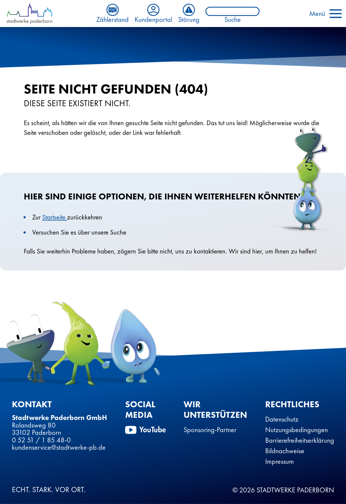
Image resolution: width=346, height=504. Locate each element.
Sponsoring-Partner (210, 429)
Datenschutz (281, 419)
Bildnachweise (284, 450)
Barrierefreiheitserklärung (299, 440)
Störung (188, 14)
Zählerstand (112, 14)
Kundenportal (153, 14)
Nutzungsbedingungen (296, 429)
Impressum (279, 461)
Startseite (54, 217)
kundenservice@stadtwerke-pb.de (59, 447)
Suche (232, 20)
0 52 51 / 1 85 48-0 (41, 440)
